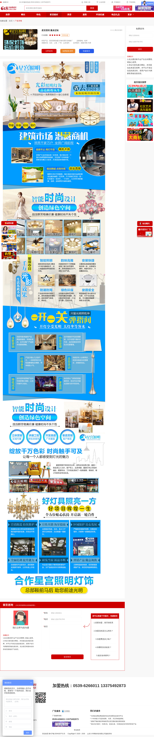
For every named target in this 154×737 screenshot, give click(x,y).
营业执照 (77, 730)
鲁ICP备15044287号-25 (57, 734)
